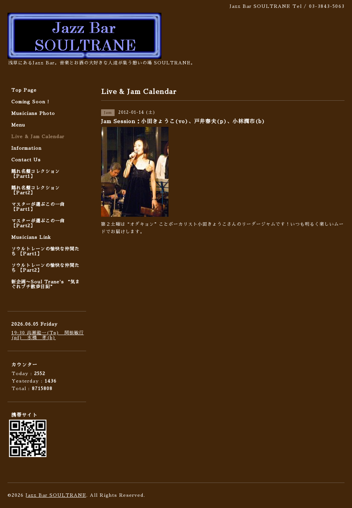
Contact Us (26, 160)
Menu (18, 125)
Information (26, 148)
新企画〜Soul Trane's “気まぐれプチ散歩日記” (45, 284)
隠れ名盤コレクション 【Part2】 (35, 190)
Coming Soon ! (30, 102)
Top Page (24, 90)
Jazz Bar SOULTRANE (55, 495)
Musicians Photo (33, 113)
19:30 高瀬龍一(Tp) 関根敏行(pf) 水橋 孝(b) (47, 335)
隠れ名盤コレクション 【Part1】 (35, 174)
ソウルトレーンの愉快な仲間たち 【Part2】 (45, 268)
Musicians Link (31, 237)
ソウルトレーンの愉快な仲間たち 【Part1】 (45, 251)
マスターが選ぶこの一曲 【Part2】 (38, 223)
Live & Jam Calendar (37, 136)
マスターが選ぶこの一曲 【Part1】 (38, 207)
